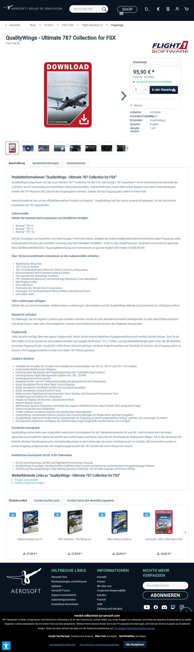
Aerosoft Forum (60, 590)
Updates (56, 586)
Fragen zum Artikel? (25, 479)
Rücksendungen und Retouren (69, 581)
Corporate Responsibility (111, 590)
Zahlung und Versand (109, 608)
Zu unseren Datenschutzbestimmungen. (134, 628)
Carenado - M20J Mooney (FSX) (164, 539)
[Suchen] (104, 9)
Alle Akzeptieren (135, 644)
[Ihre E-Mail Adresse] (165, 585)
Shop (127, 9)
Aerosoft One (59, 576)
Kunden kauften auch (46, 500)
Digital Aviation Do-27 (30, 539)
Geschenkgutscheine (63, 599)
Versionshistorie (75, 163)
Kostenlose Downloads (64, 604)
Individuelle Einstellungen (63, 644)
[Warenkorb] (187, 8)
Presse (101, 581)
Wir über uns (104, 586)
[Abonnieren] (165, 595)
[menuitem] (88, 9)
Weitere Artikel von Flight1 (28, 482)
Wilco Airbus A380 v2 (119, 539)
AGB (99, 604)
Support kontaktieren (63, 595)
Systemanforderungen (45, 163)
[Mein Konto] (177, 8)
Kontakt (101, 576)
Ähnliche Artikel (18, 500)
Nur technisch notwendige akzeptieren (99, 644)
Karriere (101, 595)
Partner (101, 599)
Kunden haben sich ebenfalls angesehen (90, 500)
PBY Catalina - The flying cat (74, 539)
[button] (6, 645)
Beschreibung (17, 163)
